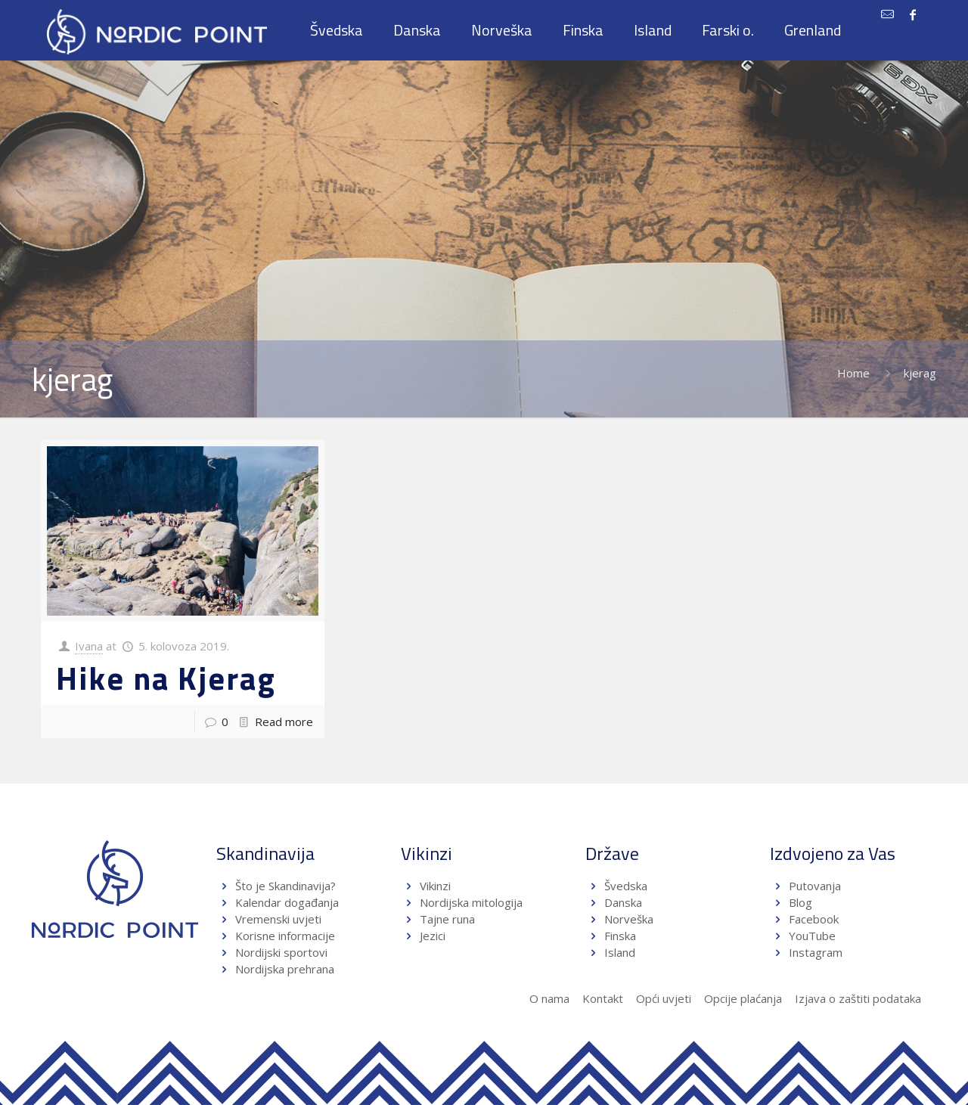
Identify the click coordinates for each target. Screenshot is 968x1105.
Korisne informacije (285, 935)
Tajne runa (447, 919)
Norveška (628, 919)
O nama (549, 998)
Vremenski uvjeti (278, 919)
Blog (800, 902)
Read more (284, 721)
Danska (623, 902)
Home (853, 372)
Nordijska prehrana (284, 968)
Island (619, 952)
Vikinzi (435, 885)
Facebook (814, 919)
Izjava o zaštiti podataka (858, 998)
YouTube (811, 935)
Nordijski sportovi (281, 952)
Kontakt (602, 998)
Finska (620, 935)
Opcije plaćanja (743, 998)
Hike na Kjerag (166, 677)
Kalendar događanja (287, 902)
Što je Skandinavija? (285, 885)
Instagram (815, 952)
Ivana (89, 645)
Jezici (432, 935)
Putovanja (815, 885)
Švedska (625, 885)
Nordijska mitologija (471, 902)
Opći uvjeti (663, 998)
